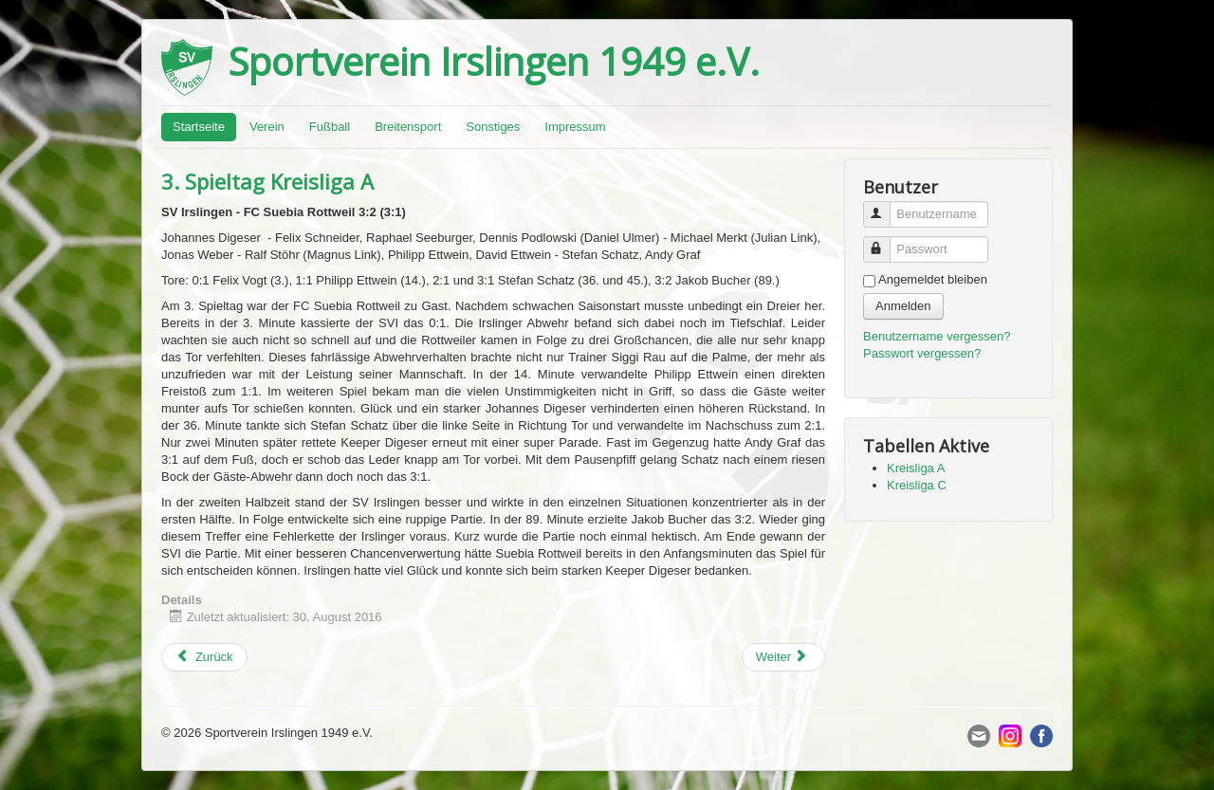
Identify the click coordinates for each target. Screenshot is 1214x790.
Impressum (574, 126)
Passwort (885, 241)
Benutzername (885, 206)
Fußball (329, 126)
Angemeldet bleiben (932, 279)
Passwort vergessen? (922, 353)
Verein (267, 126)
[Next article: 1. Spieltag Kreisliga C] (783, 657)
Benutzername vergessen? (936, 336)
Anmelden (903, 306)
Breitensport (408, 126)
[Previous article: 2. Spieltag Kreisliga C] (204, 657)
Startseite (199, 126)
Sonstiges (493, 126)
